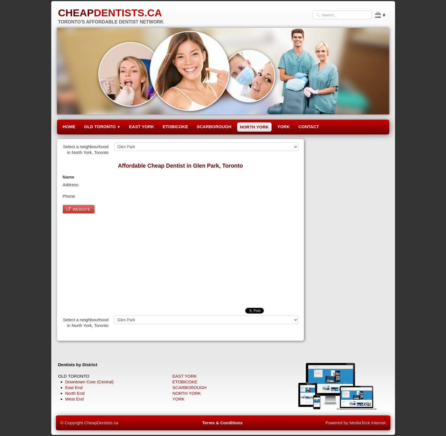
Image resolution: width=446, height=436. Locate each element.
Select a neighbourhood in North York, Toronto (85, 149)
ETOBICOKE (175, 126)
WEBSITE (78, 209)
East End (74, 387)
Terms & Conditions (222, 422)
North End (75, 393)
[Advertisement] (180, 259)
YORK (283, 126)
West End (74, 399)
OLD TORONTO (102, 126)
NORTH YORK (254, 126)
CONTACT (308, 126)
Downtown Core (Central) (89, 381)
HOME (69, 126)
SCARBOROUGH (214, 126)
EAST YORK (141, 126)
